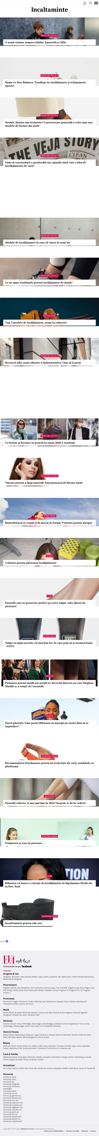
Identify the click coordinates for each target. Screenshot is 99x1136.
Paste (13, 1046)
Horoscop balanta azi (12, 1116)
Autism (41, 1059)
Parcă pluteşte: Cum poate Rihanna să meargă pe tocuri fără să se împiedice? (46, 724)
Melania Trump (51, 990)
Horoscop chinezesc (11, 1086)
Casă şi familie (10, 1054)
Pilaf (20, 1048)
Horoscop (8, 1074)
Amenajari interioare (26, 1057)
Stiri (49, 596)
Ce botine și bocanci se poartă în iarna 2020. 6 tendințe (40, 442)
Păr (4, 1001)
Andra (15, 990)
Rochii (9, 1001)
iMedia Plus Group (27, 1129)
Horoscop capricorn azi (13, 1102)
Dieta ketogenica (30, 1037)
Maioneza (14, 1048)
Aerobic (52, 1035)
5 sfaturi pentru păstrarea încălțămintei (30, 563)
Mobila (39, 1057)
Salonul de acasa (26, 1004)
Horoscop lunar (9, 1091)
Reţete (6, 1043)
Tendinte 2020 (34, 1015)
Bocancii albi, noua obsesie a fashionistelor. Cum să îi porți (43, 362)
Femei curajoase (30, 1059)
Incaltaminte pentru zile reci (23, 923)
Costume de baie (45, 1012)
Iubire (46, 976)
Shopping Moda (49, 756)
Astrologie (7, 1088)
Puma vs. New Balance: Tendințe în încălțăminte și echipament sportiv (45, 84)
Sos (29, 1046)
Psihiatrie (57, 1026)
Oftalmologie (19, 1026)
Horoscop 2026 (9, 1077)
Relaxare (30, 1035)
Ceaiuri (13, 1023)
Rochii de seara (15, 1012)
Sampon (60, 1001)
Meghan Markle (9, 988)
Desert (6, 1048)
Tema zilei (32, 1068)
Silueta (19, 1037)
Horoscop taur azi (10, 1100)
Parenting (79, 1057)
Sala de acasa (43, 1037)
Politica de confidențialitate (54, 1131)
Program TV (63, 990)
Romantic (16, 976)
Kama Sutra (66, 976)
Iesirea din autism (45, 1068)
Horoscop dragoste (11, 1084)
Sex (59, 976)
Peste (25, 1046)
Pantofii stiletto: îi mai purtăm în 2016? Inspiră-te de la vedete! (45, 803)
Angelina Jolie (73, 988)
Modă (6, 1009)
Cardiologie (8, 1026)
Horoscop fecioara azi (12, 1098)
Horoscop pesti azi (11, 1112)
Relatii (34, 976)
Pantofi (56, 1012)
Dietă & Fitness (11, 1031)
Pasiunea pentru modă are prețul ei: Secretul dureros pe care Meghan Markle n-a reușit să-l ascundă (49, 684)
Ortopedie (48, 1026)
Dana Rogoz (85, 988)
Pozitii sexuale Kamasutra (83, 976)
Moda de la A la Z (49, 35)
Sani (44, 1001)
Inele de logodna (80, 1012)
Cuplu (40, 976)
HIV (41, 1026)
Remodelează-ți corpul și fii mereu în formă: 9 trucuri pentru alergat (48, 522)
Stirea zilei (49, 636)
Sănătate (8, 1020)
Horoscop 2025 (9, 1079)
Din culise (7, 1068)
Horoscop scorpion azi (12, 1105)
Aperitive (86, 1046)
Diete (5, 1035)
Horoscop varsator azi (12, 1109)
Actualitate (50, 316)
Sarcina (6, 1023)
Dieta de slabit (85, 1035)
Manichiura (51, 1001)
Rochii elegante (66, 1012)
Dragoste (7, 976)
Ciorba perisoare (30, 1048)
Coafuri (31, 1001)
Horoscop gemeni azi (12, 1095)
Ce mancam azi (64, 1048)
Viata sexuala (25, 976)
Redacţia (85, 1131)
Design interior (68, 1057)
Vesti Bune (73, 1068)
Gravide (19, 1059)
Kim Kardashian (37, 988)
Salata (34, 1046)
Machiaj (38, 1001)
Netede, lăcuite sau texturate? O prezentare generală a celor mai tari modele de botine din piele (49, 124)
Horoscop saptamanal (12, 1121)
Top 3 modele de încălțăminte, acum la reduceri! (36, 322)
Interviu (15, 1068)
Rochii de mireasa (30, 1012)
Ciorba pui (42, 1048)
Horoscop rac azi (10, 1093)
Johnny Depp (49, 988)
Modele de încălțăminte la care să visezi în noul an (37, 242)
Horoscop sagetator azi (13, 1107)
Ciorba (19, 1046)
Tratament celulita (11, 1004)
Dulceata (52, 1046)
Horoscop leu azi (10, 1114)
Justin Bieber (39, 990)
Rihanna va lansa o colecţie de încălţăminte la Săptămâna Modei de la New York (48, 884)
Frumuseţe (8, 998)
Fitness (11, 1035)
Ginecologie (36, 1023)
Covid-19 (82, 1068)
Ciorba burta (52, 1048)
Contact (93, 1131)
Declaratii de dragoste (12, 979)
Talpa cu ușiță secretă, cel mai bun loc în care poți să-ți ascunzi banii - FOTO (49, 644)
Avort (27, 1026)
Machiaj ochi (81, 1001)
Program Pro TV (75, 990)
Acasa (49, 556)
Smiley (10, 990)
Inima (19, 1023)
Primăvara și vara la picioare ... (24, 843)
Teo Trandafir (61, 988)
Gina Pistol (28, 990)
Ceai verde (34, 1026)
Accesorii (49, 796)
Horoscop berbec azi (11, 1119)
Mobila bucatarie (10, 1057)
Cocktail (67, 1046)
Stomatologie (47, 1023)
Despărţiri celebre (60, 1068)
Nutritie (75, 1035)
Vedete (49, 676)
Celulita (72, 1001)
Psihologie (26, 1023)
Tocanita (60, 1046)
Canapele (46, 1057)
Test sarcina (84, 1023)
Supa (45, 1046)
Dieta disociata (9, 1037)
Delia (21, 990)
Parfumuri (23, 1001)
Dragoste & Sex (11, 973)
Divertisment (10, 984)
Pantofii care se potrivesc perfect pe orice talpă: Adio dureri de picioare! (45, 604)
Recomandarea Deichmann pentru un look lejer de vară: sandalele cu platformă (49, 764)
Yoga (36, 1035)
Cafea (40, 1046)
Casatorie (53, 976)
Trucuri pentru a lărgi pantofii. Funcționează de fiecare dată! (43, 482)
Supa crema (76, 1046)
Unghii (15, 1001)
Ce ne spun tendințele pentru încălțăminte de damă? (39, 282)
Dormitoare (56, 1057)
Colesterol (58, 1023)
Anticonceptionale (70, 1023)
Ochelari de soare (19, 1015)
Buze (66, 1001)
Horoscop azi (8, 1081)
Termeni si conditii (72, 1131)
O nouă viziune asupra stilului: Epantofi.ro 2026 (35, 42)
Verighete (7, 1015)
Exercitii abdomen (63, 1035)
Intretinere (49, 516)
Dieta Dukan (20, 1035)
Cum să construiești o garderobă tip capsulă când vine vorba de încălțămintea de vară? (45, 164)
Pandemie (91, 1068)
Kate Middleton (23, 988)
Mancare (7, 1046)
